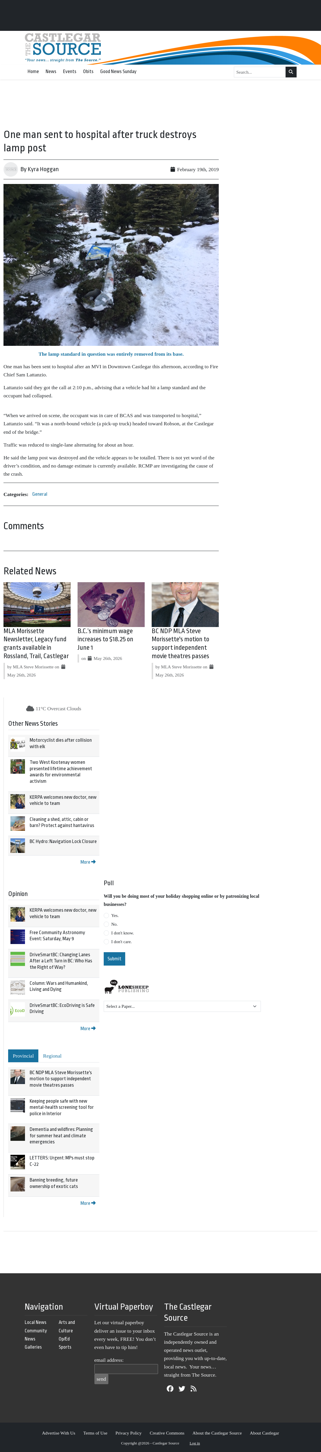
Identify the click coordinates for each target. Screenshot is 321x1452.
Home (33, 71)
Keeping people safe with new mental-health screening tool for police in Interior (62, 1107)
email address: (109, 1360)
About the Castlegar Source (217, 1432)
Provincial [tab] (23, 1056)
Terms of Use (95, 1432)
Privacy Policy (128, 1432)
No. (114, 924)
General (39, 494)
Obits (88, 71)
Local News (35, 1322)
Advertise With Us (58, 1432)
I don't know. (122, 933)
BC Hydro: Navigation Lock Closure (63, 841)
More (88, 862)
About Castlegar (264, 1432)
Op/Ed (64, 1339)
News (51, 71)
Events (69, 71)
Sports (65, 1347)
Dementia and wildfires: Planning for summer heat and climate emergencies (61, 1136)
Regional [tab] (52, 1056)
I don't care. (121, 941)
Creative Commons (167, 1432)
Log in (195, 1443)
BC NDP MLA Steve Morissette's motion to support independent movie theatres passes (61, 1079)
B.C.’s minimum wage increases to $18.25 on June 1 (105, 639)
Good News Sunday (118, 71)
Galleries (33, 1347)
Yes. (115, 915)
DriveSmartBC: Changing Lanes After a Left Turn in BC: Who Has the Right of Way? (61, 961)
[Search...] (260, 72)
